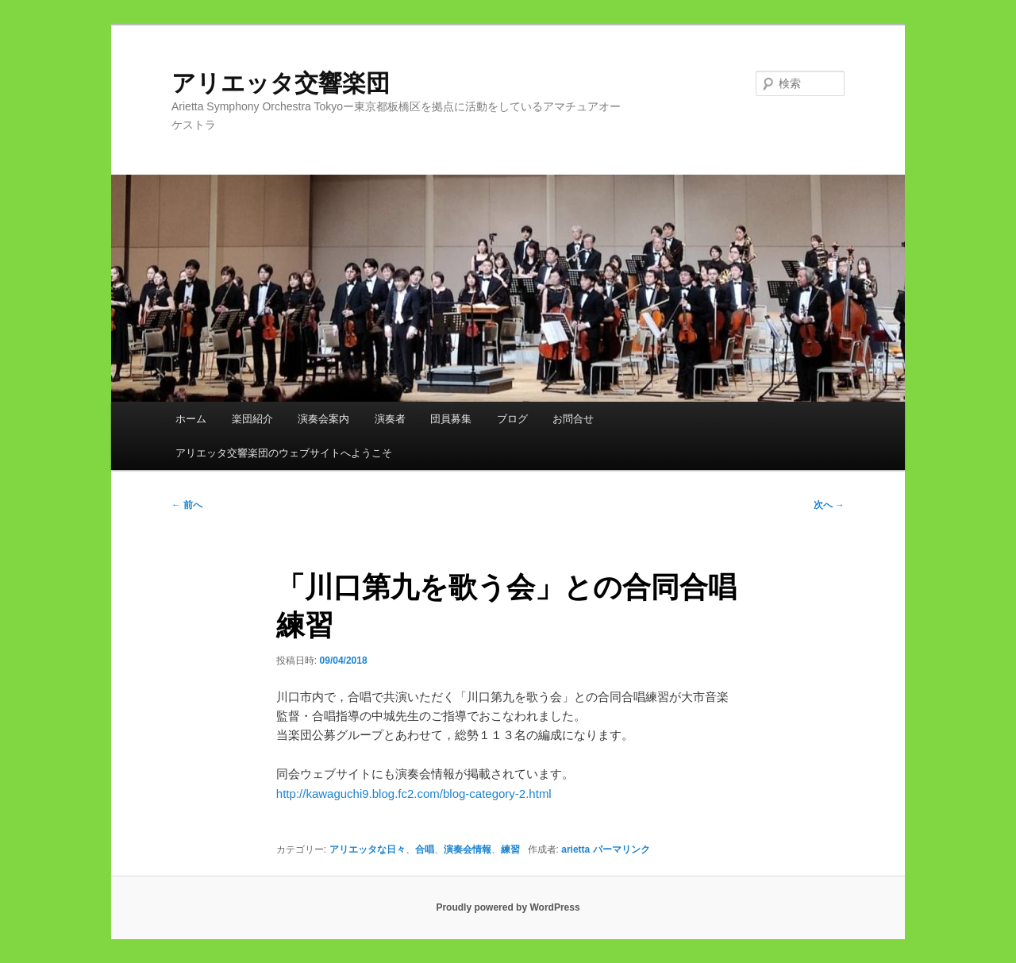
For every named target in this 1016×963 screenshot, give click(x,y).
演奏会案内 (323, 419)
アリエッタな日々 (367, 849)
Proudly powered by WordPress (507, 907)
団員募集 (450, 419)
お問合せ (573, 419)
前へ (186, 504)
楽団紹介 (252, 419)
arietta (575, 849)
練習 (510, 849)
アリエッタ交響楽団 (292, 83)
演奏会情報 (467, 849)
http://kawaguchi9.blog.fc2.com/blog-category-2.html (414, 793)
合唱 (424, 849)
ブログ (512, 419)
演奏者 (390, 419)
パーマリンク (621, 849)
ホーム (190, 419)
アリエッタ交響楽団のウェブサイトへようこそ (283, 453)
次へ (829, 504)
